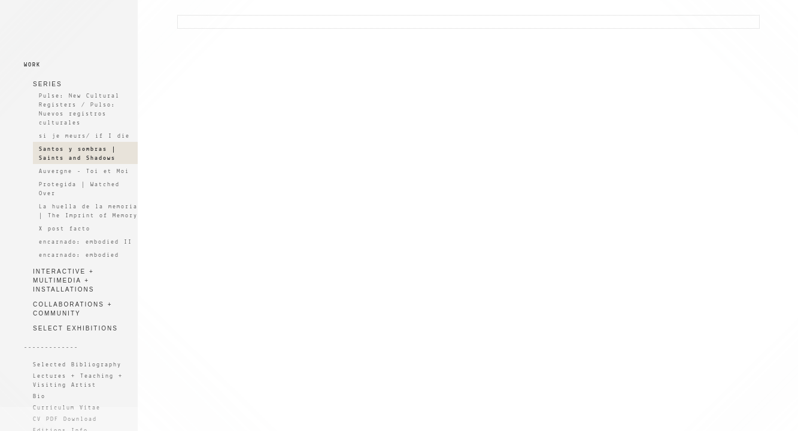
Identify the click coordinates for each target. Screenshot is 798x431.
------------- (51, 347)
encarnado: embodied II (85, 242)
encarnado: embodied (79, 255)
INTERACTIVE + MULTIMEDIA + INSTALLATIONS (63, 280)
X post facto (64, 229)
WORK (32, 65)
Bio (39, 396)
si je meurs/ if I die (84, 136)
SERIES (47, 84)
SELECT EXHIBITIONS (75, 328)
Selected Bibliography (77, 365)
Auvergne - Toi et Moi (84, 171)
